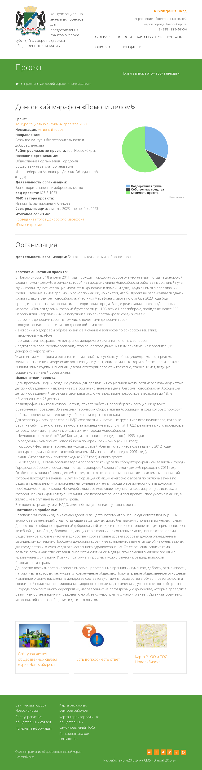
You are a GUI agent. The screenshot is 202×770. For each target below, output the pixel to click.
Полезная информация (33, 728)
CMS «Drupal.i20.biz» (160, 760)
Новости (124, 37)
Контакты (175, 37)
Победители (131, 47)
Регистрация (164, 11)
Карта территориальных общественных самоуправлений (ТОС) (79, 722)
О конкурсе (102, 37)
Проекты (30, 84)
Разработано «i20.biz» (120, 760)
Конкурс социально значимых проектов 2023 (51, 124)
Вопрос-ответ (105, 47)
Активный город (50, 129)
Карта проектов (149, 37)
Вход (183, 11)
